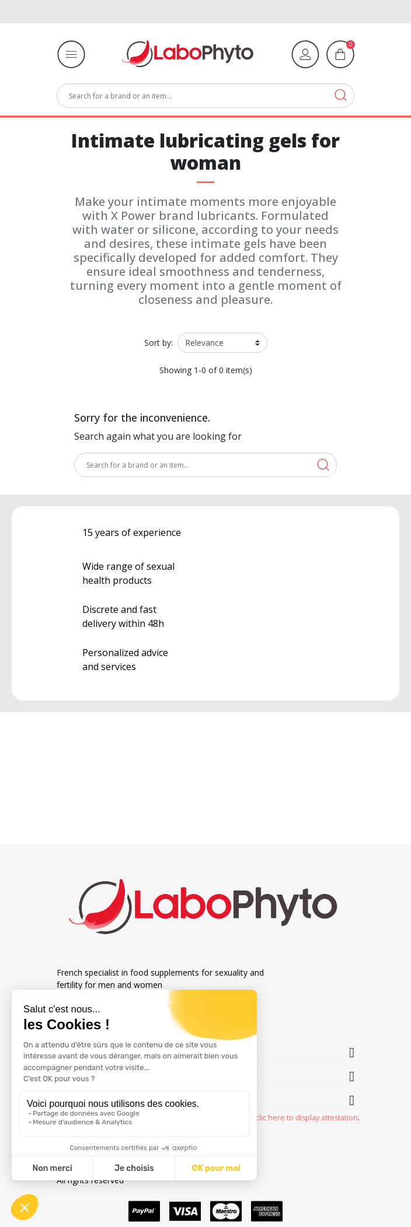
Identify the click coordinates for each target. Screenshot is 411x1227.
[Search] (205, 95)
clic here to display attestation (307, 1118)
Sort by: (158, 342)
